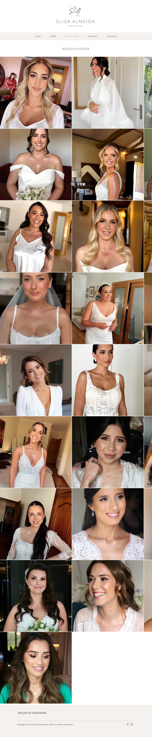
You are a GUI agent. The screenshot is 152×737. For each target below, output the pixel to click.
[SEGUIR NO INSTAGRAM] (32, 713)
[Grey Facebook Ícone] (128, 724)
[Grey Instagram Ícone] (131, 724)
